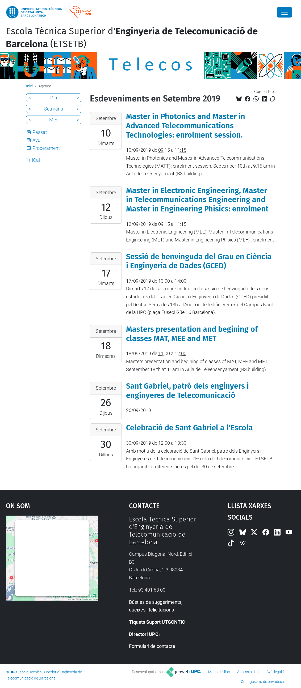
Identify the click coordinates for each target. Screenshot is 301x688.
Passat (39, 132)
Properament (46, 148)
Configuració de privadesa (262, 681)
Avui (36, 140)
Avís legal (274, 672)
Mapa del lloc (219, 672)
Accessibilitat (248, 672)
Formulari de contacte (152, 646)
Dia (53, 97)
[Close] (284, 12)
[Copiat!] (272, 99)
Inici (29, 86)
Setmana (53, 109)
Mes (53, 119)
